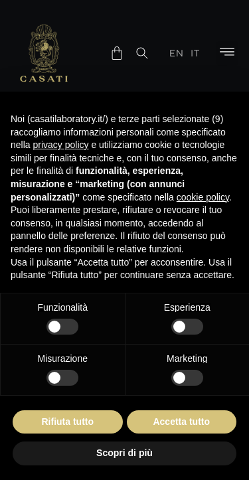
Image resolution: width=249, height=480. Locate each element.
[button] (227, 53)
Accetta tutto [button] (181, 421)
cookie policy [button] (203, 197)
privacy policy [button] (60, 144)
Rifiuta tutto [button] (67, 421)
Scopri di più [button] (124, 452)
